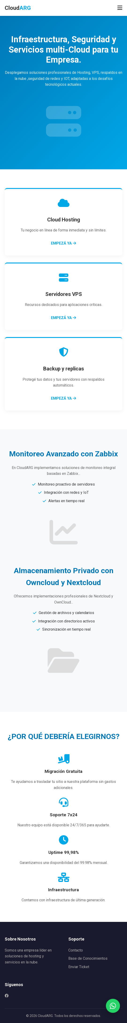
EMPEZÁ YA (63, 243)
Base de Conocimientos (88, 958)
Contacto (75, 950)
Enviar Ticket (78, 967)
